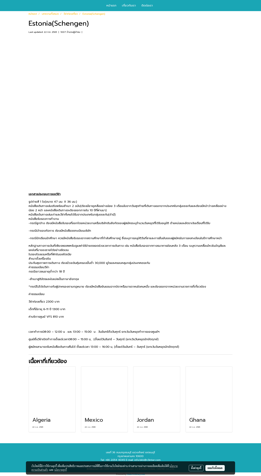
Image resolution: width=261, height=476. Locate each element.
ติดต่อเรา (147, 5)
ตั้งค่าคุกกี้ (196, 468)
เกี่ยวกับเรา (129, 5)
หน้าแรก (111, 5)
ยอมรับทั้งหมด (215, 468)
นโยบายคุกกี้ (60, 469)
